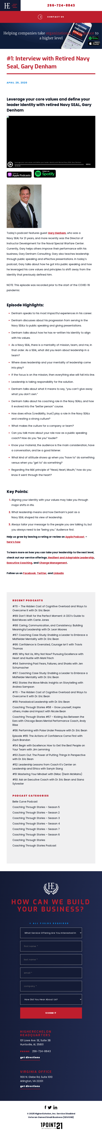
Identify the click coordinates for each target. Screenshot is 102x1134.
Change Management (53, 563)
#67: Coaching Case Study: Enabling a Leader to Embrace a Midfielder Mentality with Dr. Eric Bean (50, 637)
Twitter (41, 573)
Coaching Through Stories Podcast (34, 845)
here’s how (13, 542)
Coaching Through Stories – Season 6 (36, 834)
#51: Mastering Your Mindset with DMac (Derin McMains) (47, 774)
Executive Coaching (19, 563)
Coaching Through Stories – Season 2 (36, 812)
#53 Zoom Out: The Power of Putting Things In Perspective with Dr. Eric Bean (48, 757)
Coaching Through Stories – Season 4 (36, 823)
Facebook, (29, 573)
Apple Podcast (75, 537)
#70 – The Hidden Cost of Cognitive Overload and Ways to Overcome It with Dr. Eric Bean (49, 608)
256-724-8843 (61, 5)
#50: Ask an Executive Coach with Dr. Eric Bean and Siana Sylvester (48, 781)
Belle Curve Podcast (25, 801)
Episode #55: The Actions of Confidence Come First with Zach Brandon (47, 738)
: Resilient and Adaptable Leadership (70, 557)
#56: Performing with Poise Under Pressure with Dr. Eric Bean (49, 730)
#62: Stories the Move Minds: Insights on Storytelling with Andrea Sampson (47, 685)
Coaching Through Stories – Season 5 (36, 807)
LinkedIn (58, 573)
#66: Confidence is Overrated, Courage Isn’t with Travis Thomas (47, 646)
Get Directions (30, 1057)
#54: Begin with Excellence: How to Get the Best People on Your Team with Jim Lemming (48, 747)
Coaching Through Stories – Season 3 (36, 818)
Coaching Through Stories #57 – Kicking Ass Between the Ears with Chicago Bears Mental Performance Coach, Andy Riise (49, 721)
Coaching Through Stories (28, 840)
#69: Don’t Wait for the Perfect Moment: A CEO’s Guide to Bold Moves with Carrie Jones (48, 618)
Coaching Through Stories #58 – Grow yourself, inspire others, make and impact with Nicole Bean (46, 709)
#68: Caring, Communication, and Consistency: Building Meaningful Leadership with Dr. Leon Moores (47, 627)
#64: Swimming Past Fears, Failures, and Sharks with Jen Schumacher (47, 665)
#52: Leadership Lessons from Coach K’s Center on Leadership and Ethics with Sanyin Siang (44, 766)
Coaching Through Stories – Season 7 (36, 829)
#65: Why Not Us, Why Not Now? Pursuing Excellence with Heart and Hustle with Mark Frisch (47, 656)
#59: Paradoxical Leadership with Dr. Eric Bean (41, 702)
